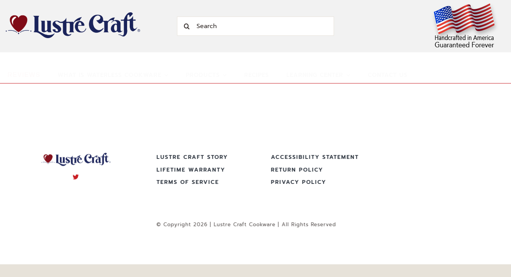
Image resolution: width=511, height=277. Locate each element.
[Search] (255, 26)
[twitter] (76, 176)
